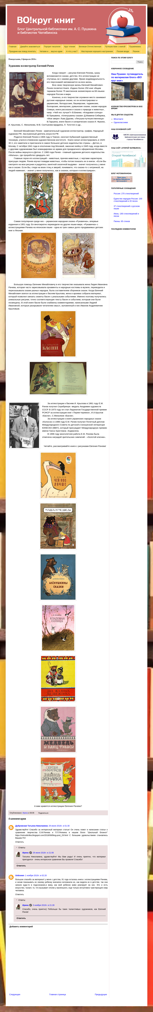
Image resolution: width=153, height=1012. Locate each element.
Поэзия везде (123, 51)
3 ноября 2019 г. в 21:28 (43, 905)
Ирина (25, 813)
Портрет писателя (52, 46)
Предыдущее (101, 994)
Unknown (19, 875)
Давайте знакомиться (30, 46)
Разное (136, 51)
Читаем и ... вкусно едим (51, 51)
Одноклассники (121, 122)
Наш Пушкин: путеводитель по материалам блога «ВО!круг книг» (127, 77)
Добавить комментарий (21, 926)
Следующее (14, 994)
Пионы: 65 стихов (122, 221)
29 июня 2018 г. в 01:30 (59, 826)
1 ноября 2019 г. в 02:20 (36, 875)
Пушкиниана (135, 46)
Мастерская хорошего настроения (97, 51)
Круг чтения (69, 46)
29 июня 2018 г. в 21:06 (43, 853)
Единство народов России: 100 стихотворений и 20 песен (128, 200)
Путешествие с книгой (115, 46)
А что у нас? (71, 51)
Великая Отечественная (90, 46)
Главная (12, 46)
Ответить (19, 842)
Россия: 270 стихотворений (126, 193)
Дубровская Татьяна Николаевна (31, 826)
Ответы (21, 848)
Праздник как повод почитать (22, 51)
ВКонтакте (118, 119)
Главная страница (57, 994)
